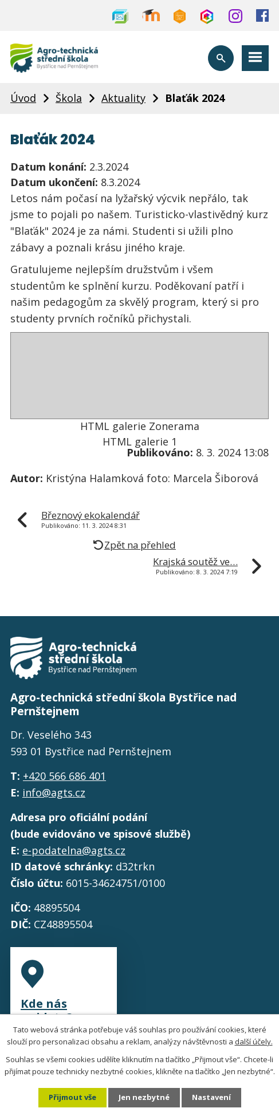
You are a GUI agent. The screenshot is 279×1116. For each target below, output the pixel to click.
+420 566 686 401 (64, 776)
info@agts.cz (53, 792)
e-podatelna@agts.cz (73, 850)
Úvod (23, 98)
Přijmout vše (72, 1097)
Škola (69, 98)
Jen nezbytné (144, 1097)
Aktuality (123, 98)
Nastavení (211, 1097)
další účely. (254, 1041)
